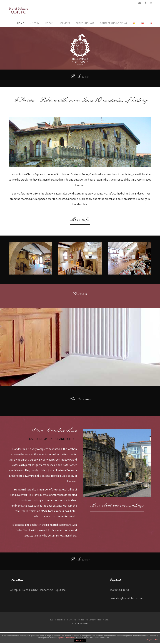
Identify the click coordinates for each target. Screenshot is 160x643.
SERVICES (65, 23)
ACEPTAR (80, 641)
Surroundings (85, 23)
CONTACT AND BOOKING (113, 23)
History (34, 23)
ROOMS (49, 23)
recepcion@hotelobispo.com (126, 609)
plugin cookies (152, 639)
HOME (20, 23)
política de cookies (67, 638)
